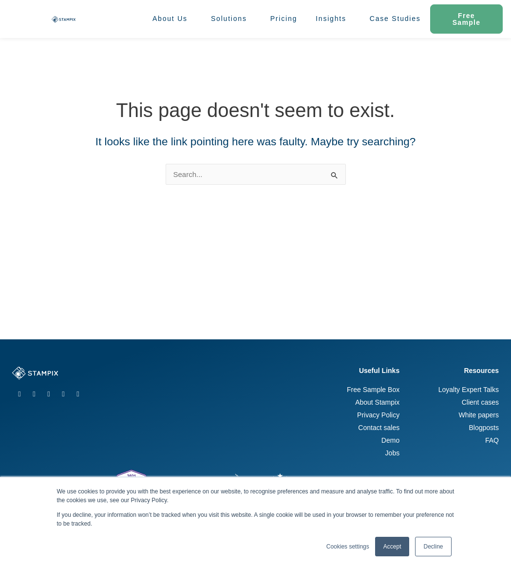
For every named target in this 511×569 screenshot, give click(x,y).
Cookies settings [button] (347, 546)
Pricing (283, 18)
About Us (172, 19)
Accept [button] (392, 546)
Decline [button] (433, 546)
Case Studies (395, 18)
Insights (333, 19)
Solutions (231, 19)
